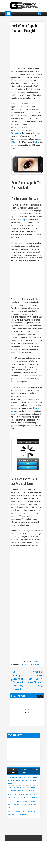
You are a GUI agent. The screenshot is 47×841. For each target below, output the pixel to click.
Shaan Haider (37, 661)
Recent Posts (12, 771)
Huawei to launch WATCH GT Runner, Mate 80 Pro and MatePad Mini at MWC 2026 (22, 804)
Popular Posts (23, 771)
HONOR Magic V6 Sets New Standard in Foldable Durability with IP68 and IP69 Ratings (23, 780)
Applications (27, 664)
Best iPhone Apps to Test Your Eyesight (24, 28)
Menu (8, 13)
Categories (34, 771)
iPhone (36, 664)
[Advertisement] (28, 48)
